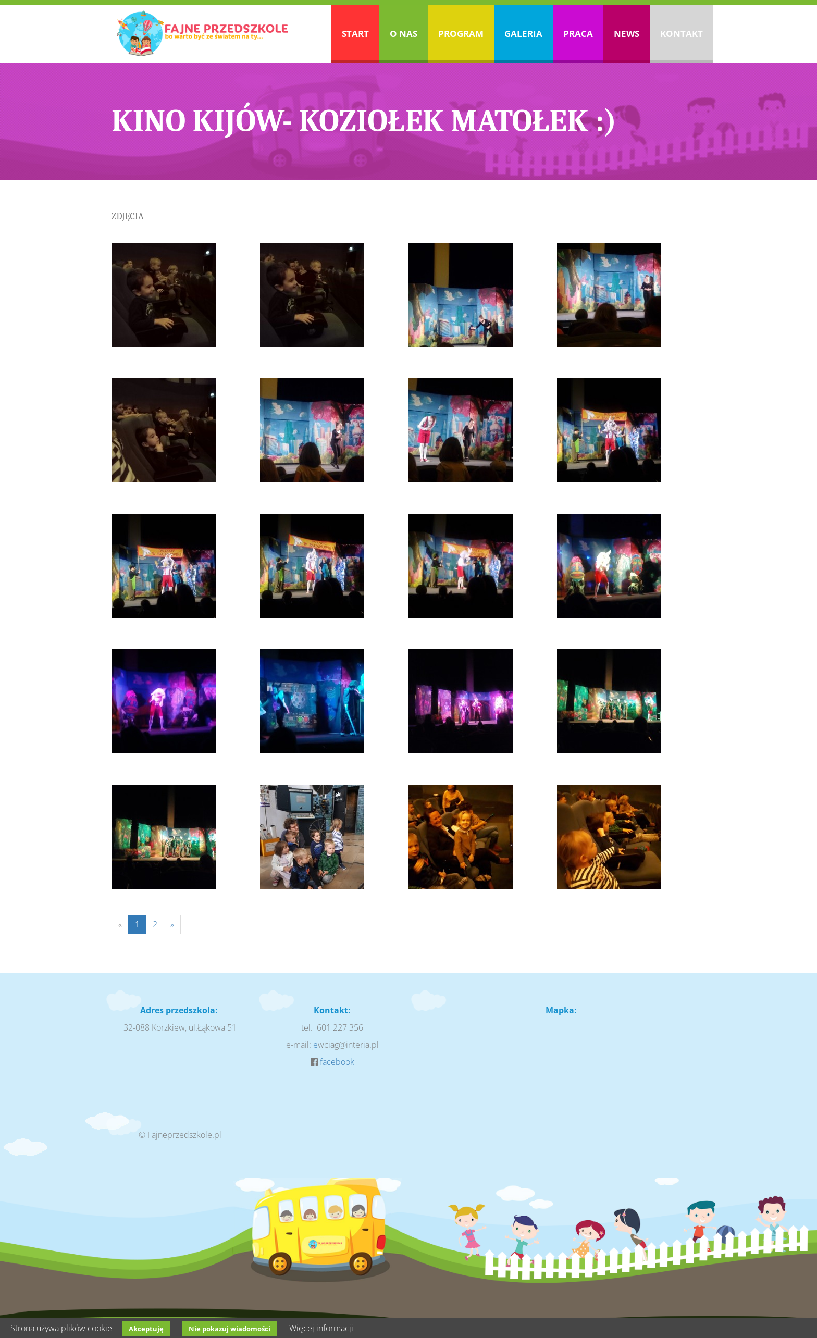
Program (461, 34)
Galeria (523, 34)
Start (355, 34)
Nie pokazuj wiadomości (229, 1328)
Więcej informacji (321, 1328)
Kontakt (681, 34)
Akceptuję (146, 1328)
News (626, 34)
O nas (403, 34)
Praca (578, 34)
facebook (337, 1062)
